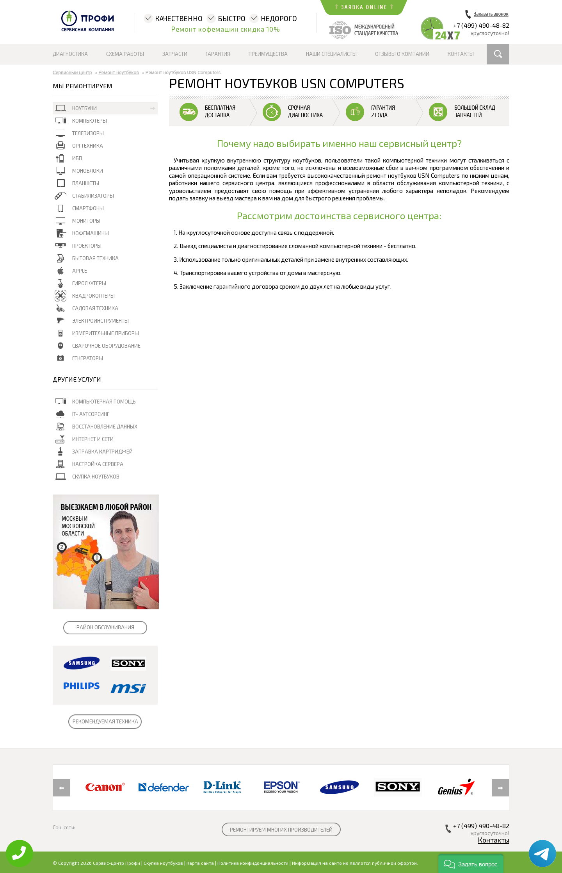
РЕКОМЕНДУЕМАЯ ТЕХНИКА (105, 721)
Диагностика (70, 54)
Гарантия (218, 54)
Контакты (461, 54)
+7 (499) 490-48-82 (481, 25)
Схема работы (125, 54)
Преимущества (268, 54)
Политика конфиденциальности (252, 863)
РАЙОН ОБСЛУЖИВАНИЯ (105, 627)
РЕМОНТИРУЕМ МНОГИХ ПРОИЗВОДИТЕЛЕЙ (281, 830)
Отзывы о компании (402, 54)
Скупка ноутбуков (163, 863)
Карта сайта (200, 863)
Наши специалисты (331, 54)
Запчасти (174, 54)
